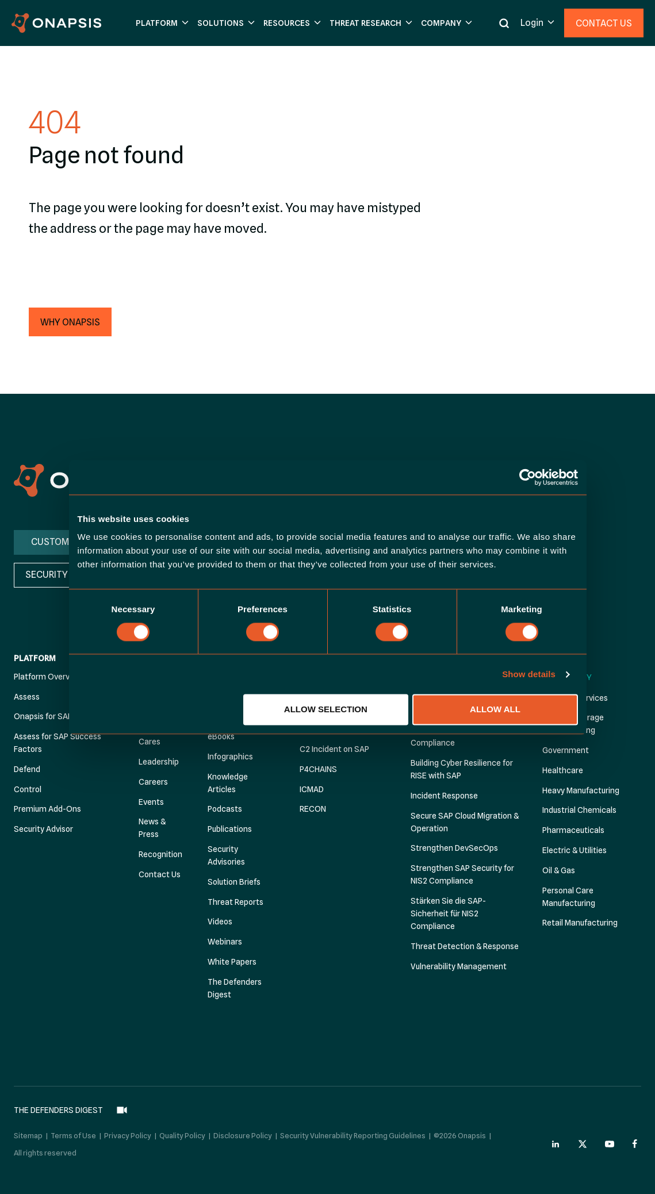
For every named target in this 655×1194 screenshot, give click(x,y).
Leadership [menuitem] (159, 761)
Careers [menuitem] (153, 781)
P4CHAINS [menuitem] (318, 769)
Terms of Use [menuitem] (73, 1127)
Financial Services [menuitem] (575, 697)
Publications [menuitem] (230, 829)
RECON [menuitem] (313, 808)
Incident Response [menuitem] (444, 795)
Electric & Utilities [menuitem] (574, 850)
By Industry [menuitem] (567, 677)
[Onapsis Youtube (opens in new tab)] (609, 1137)
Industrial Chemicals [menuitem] (579, 810)
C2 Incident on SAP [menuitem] (334, 749)
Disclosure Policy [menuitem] (242, 1127)
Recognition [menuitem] (160, 854)
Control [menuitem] (27, 789)
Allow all (495, 710)
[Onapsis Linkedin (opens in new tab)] (556, 1137)
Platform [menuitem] (35, 658)
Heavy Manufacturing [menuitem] (580, 790)
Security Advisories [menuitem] (226, 855)
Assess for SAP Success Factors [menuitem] (57, 743)
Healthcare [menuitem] (562, 770)
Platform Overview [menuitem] (48, 676)
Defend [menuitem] (27, 769)
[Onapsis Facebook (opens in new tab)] (636, 1137)
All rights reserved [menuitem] (45, 1145)
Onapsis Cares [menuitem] (153, 735)
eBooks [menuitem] (221, 736)
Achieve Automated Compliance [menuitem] (447, 736)
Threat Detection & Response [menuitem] (465, 946)
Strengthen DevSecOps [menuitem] (454, 848)
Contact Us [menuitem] (160, 874)
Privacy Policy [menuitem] (127, 1127)
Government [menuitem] (565, 750)
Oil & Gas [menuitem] (558, 870)
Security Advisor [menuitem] (43, 829)
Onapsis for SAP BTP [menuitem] (51, 716)
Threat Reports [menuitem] (235, 902)
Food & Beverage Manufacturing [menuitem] (573, 724)
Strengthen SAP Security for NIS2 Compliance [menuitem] (462, 874)
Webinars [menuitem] (225, 941)
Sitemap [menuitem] (28, 1127)
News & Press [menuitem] (152, 828)
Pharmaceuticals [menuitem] (573, 830)
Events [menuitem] (151, 802)
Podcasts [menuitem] (225, 808)
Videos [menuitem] (220, 921)
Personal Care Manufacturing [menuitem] (568, 897)
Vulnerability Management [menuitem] (459, 966)
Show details (529, 674)
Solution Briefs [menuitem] (234, 881)
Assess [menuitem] (27, 696)
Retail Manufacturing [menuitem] (580, 922)
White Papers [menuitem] (232, 961)
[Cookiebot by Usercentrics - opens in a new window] (527, 477)
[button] (160, 23)
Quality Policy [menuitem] (182, 1127)
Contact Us (604, 23)
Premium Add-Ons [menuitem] (47, 808)
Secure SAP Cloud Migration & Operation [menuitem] (465, 822)
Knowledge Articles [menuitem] (228, 783)
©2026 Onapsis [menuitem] (460, 1127)
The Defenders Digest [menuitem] (235, 988)
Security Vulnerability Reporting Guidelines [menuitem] (353, 1127)
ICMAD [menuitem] (312, 789)
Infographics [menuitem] (230, 756)
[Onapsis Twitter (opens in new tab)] (582, 1137)
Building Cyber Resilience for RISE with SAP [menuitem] (462, 769)
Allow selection (325, 710)
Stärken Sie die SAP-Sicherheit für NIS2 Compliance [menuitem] (448, 913)
